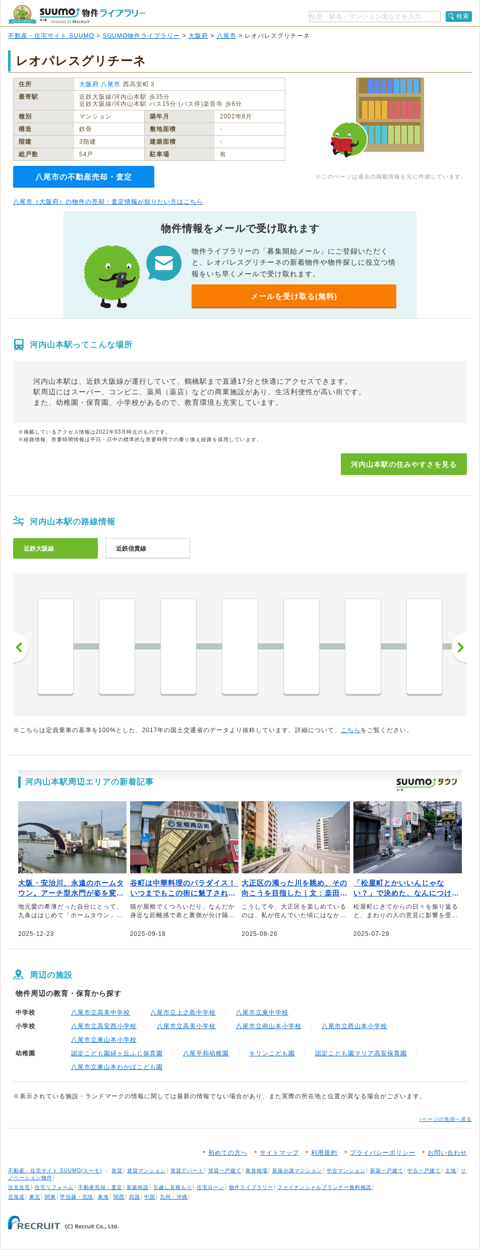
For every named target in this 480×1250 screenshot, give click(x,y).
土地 (450, 1170)
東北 (34, 1197)
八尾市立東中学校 (262, 1012)
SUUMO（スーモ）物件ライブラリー (76, 14)
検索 (462, 16)
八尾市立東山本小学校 (104, 1039)
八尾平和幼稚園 (206, 1053)
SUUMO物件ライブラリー (142, 35)
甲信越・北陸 (76, 1197)
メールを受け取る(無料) (294, 296)
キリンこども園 (272, 1053)
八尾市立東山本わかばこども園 (117, 1066)
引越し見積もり (172, 1187)
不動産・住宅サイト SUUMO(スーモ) (55, 1170)
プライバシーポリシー (382, 1152)
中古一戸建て (424, 1170)
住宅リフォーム (54, 1187)
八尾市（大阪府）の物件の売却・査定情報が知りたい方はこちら (108, 201)
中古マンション (346, 1170)
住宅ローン (210, 1187)
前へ (20, 647)
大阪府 (198, 35)
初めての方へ (228, 1152)
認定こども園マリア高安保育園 (361, 1053)
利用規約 (324, 1152)
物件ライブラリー (251, 1187)
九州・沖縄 (174, 1197)
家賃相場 (257, 1170)
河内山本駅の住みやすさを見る (404, 464)
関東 (50, 1197)
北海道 (16, 1197)
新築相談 (138, 1187)
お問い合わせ (447, 1152)
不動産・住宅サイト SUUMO (51, 35)
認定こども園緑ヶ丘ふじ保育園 (117, 1053)
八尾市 (226, 35)
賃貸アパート (187, 1170)
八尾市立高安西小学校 (104, 1026)
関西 (119, 1197)
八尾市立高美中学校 (100, 1012)
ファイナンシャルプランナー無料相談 (324, 1187)
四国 (134, 1197)
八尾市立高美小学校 (186, 1026)
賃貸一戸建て (225, 1170)
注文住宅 (19, 1187)
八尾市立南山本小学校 (269, 1026)
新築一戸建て (386, 1170)
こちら (351, 730)
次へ (459, 647)
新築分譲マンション (297, 1170)
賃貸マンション (146, 1170)
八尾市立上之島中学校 (183, 1012)
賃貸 (117, 1170)
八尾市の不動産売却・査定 (83, 176)
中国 (149, 1197)
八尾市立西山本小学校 (354, 1026)
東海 (103, 1197)
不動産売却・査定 (100, 1187)
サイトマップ (279, 1152)
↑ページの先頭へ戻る (445, 1119)
